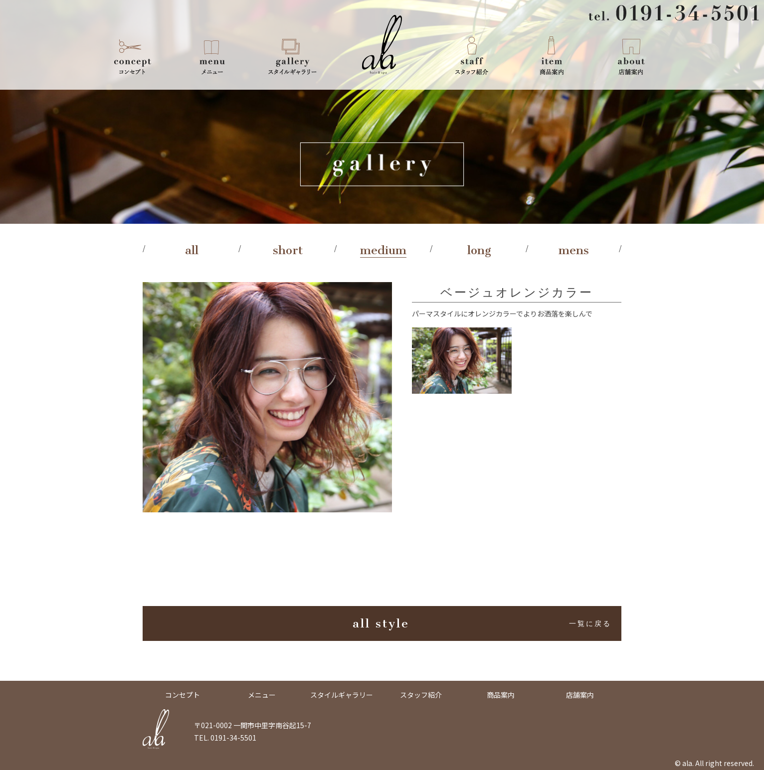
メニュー (212, 55)
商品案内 (551, 55)
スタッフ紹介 (472, 55)
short (288, 250)
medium (383, 250)
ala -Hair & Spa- (382, 45)
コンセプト (133, 55)
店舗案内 (631, 55)
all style (482, 623)
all (191, 250)
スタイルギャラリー (292, 55)
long (479, 250)
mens (574, 250)
